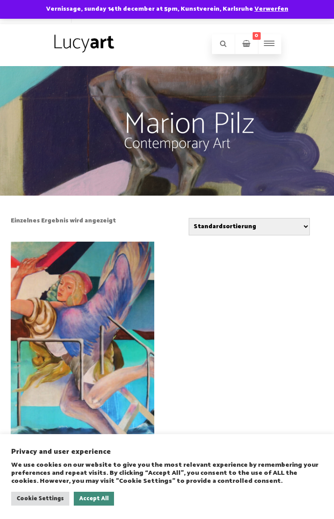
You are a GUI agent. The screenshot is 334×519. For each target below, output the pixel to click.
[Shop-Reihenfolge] (249, 226)
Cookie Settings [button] (40, 498)
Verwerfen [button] (271, 9)
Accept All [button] (94, 498)
